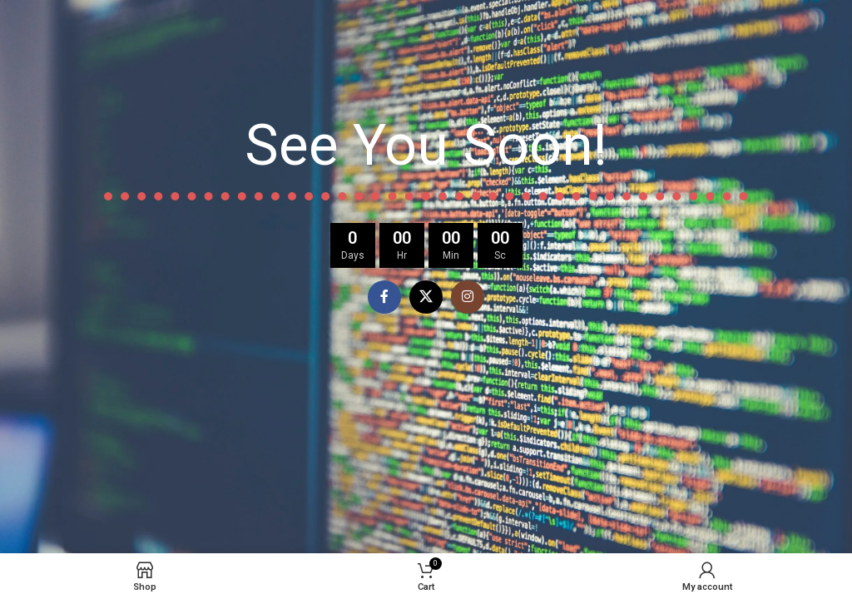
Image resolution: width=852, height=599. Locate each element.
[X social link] (426, 297)
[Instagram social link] (467, 297)
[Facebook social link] (384, 297)
